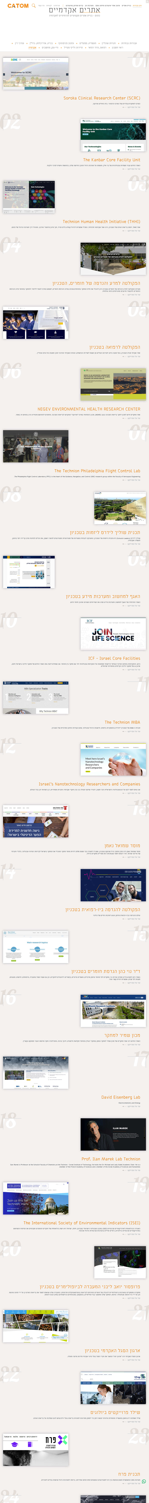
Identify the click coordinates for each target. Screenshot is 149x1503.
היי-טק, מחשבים (50, 47)
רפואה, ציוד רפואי (97, 47)
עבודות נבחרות (129, 43)
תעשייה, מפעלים (87, 43)
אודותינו (57, 6)
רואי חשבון (117, 47)
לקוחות (49, 6)
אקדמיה (32, 47)
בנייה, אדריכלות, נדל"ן (41, 43)
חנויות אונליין (109, 43)
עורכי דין (19, 43)
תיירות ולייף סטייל (73, 47)
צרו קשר (41, 6)
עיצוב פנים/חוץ (66, 43)
